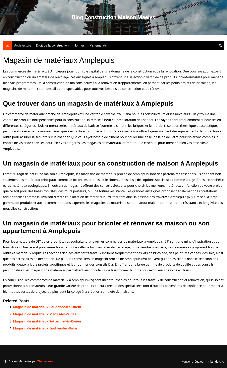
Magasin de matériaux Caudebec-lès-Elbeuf (47, 307)
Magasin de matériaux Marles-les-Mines (44, 314)
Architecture (22, 45)
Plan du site (216, 361)
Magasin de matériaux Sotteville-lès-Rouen (47, 321)
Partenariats (98, 45)
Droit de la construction (52, 45)
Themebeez (45, 361)
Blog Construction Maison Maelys (113, 17)
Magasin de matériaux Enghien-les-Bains (45, 328)
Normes (79, 45)
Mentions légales (192, 361)
